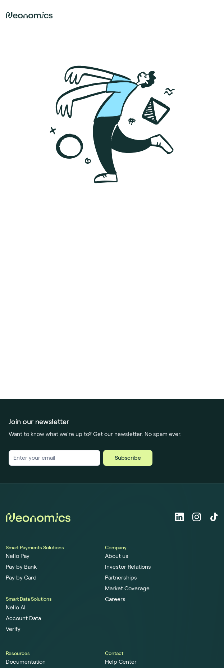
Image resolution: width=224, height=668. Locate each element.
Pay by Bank (21, 567)
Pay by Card (21, 578)
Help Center (121, 662)
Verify (13, 629)
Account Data (23, 618)
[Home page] (29, 15)
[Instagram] (196, 517)
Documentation (26, 662)
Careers (115, 599)
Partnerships (121, 578)
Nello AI (16, 607)
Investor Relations (128, 567)
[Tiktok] (214, 517)
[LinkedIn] (179, 517)
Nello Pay (17, 556)
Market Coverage (127, 588)
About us (116, 556)
